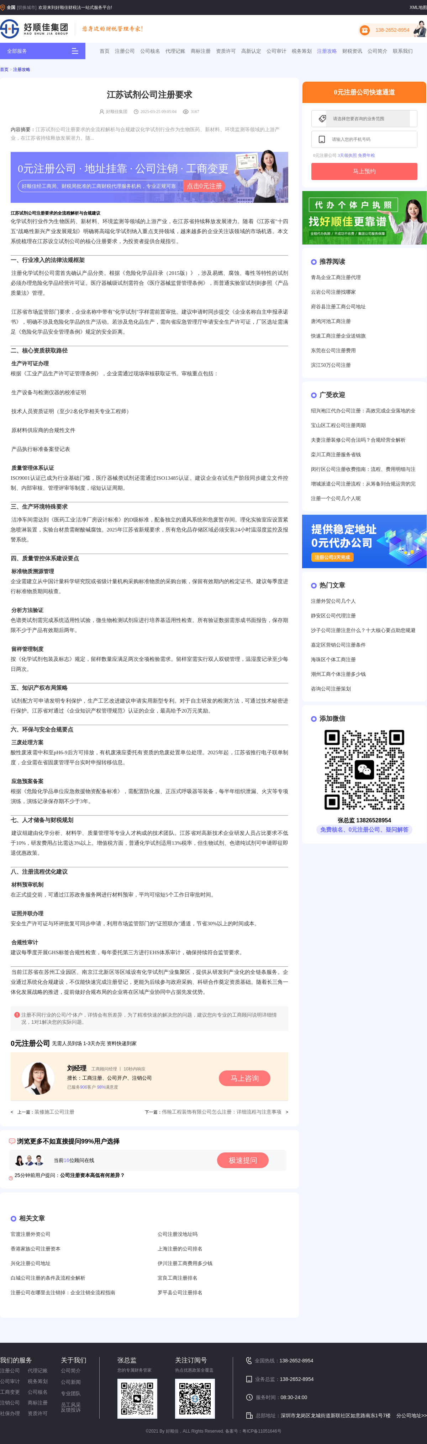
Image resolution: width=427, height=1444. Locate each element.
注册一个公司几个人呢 (336, 498)
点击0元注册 (204, 186)
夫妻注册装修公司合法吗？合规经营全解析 (358, 440)
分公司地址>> (411, 1415)
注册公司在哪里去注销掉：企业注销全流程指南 (63, 1292)
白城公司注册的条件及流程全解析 (48, 1278)
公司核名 (150, 51)
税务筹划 (302, 51)
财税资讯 (352, 51)
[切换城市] (27, 7)
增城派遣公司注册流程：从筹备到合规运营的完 (363, 484)
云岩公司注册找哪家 (333, 292)
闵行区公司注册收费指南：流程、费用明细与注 (363, 469)
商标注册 (201, 51)
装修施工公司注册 (54, 1112)
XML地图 (418, 7)
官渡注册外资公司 (31, 1234)
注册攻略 (327, 51)
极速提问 (243, 1160)
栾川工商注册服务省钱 (336, 454)
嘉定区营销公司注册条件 (338, 645)
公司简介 (378, 51)
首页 (105, 51)
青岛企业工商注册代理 (336, 277)
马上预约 (364, 171)
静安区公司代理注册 (333, 615)
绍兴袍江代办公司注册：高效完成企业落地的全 (363, 410)
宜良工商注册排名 (177, 1278)
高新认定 (251, 51)
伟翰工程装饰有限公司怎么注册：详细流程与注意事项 (221, 1112)
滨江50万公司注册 (331, 365)
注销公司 (10, 1403)
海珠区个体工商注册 (333, 659)
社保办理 (10, 1413)
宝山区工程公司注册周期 (338, 425)
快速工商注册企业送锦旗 (338, 336)
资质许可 (226, 51)
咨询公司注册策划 (331, 689)
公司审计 (276, 51)
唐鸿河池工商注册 (331, 321)
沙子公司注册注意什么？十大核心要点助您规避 (363, 630)
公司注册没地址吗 (177, 1234)
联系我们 (403, 51)
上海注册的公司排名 (180, 1249)
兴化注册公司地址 (31, 1263)
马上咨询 (245, 1078)
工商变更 (10, 1392)
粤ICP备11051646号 (261, 1431)
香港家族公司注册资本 (35, 1249)
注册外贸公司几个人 (333, 601)
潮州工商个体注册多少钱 (338, 674)
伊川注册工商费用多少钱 (185, 1263)
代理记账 (175, 51)
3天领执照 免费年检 (356, 155)
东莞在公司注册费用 (333, 350)
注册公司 (125, 51)
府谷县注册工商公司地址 (338, 306)
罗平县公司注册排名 (180, 1292)
